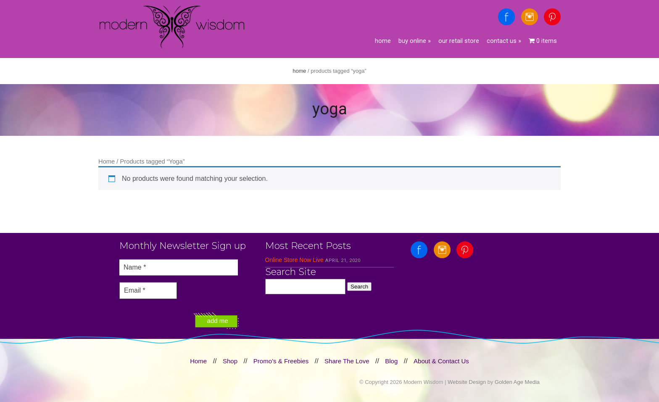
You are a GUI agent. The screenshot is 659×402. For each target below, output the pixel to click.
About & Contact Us (441, 361)
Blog (391, 361)
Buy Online (414, 41)
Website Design (467, 382)
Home (383, 41)
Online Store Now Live (294, 260)
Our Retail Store (458, 41)
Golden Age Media (517, 382)
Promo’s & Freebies (280, 361)
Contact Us (504, 41)
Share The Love (346, 361)
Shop (230, 361)
